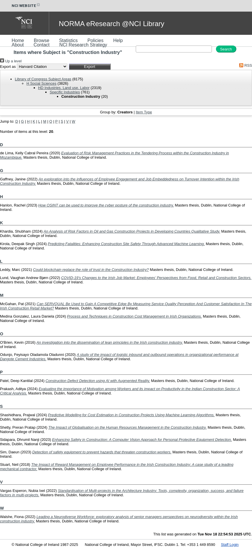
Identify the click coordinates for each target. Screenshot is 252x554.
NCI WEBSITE (26, 5)
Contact (41, 44)
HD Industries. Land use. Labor (64, 88)
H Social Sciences (41, 83)
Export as (8, 66)
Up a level (11, 61)
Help (118, 40)
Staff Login (230, 544)
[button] (90, 66)
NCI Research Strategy (83, 44)
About (18, 44)
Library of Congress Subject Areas (43, 79)
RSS (244, 65)
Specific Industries (65, 92)
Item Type (144, 112)
